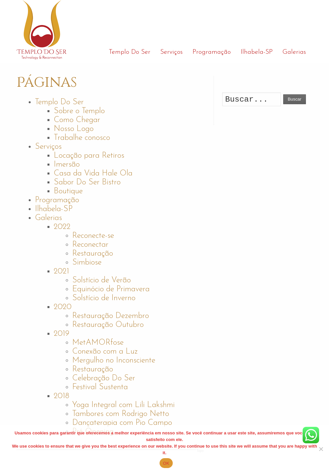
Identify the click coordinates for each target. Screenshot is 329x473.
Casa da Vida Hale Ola (93, 173)
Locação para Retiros (89, 156)
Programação (57, 200)
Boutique (68, 191)
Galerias (48, 218)
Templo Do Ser (59, 102)
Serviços (48, 147)
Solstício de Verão (101, 280)
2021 (61, 271)
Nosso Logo (74, 129)
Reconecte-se (93, 236)
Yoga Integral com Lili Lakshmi (123, 405)
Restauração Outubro (108, 325)
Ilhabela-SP (54, 209)
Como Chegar (77, 120)
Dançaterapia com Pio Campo (122, 423)
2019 (61, 334)
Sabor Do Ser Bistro (87, 182)
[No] (320, 449)
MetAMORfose (98, 343)
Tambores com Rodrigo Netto (120, 414)
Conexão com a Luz (105, 352)
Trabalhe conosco (82, 138)
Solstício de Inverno (103, 298)
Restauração (92, 254)
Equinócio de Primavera (111, 289)
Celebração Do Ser (103, 378)
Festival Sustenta (100, 387)
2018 (61, 396)
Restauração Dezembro (110, 316)
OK (166, 463)
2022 (62, 227)
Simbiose (87, 263)
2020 (63, 307)
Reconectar (90, 245)
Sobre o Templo (79, 111)
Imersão (67, 165)
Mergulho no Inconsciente (113, 360)
